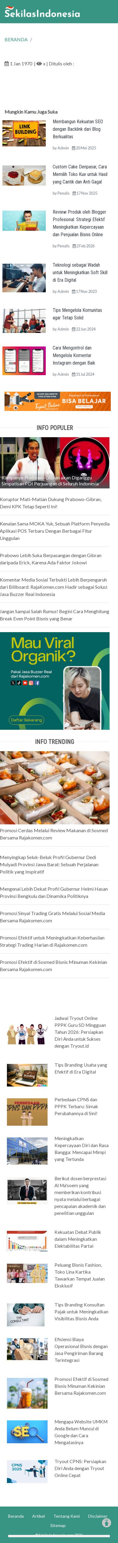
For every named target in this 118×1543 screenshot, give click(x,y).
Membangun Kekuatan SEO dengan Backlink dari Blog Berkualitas (78, 129)
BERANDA (16, 39)
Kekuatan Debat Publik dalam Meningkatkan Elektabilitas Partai (77, 1239)
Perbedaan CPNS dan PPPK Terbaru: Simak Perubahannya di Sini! (76, 1106)
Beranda (16, 1516)
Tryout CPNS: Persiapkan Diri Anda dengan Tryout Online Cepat (80, 1468)
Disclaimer (97, 1516)
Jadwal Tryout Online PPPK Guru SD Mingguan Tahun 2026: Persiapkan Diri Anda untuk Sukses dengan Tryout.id (80, 1032)
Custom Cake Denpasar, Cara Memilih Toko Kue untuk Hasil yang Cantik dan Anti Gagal (80, 174)
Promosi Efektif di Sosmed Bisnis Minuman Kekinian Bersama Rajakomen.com (81, 1386)
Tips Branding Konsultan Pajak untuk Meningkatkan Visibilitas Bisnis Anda (81, 1311)
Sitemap (58, 1525)
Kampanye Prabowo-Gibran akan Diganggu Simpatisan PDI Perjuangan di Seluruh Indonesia (50, 480)
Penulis (63, 193)
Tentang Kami (66, 1516)
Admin (63, 148)
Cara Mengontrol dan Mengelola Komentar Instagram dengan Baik (74, 355)
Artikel (38, 1516)
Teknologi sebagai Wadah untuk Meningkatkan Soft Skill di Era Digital (80, 272)
